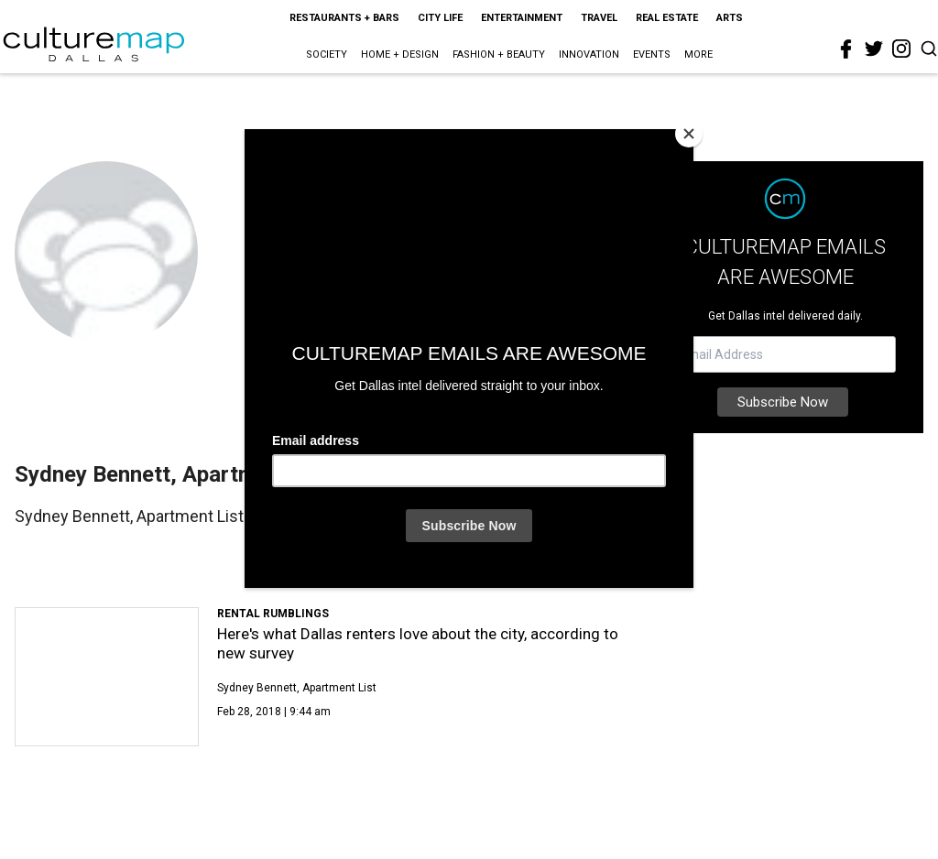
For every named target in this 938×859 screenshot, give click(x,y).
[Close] (689, 133)
